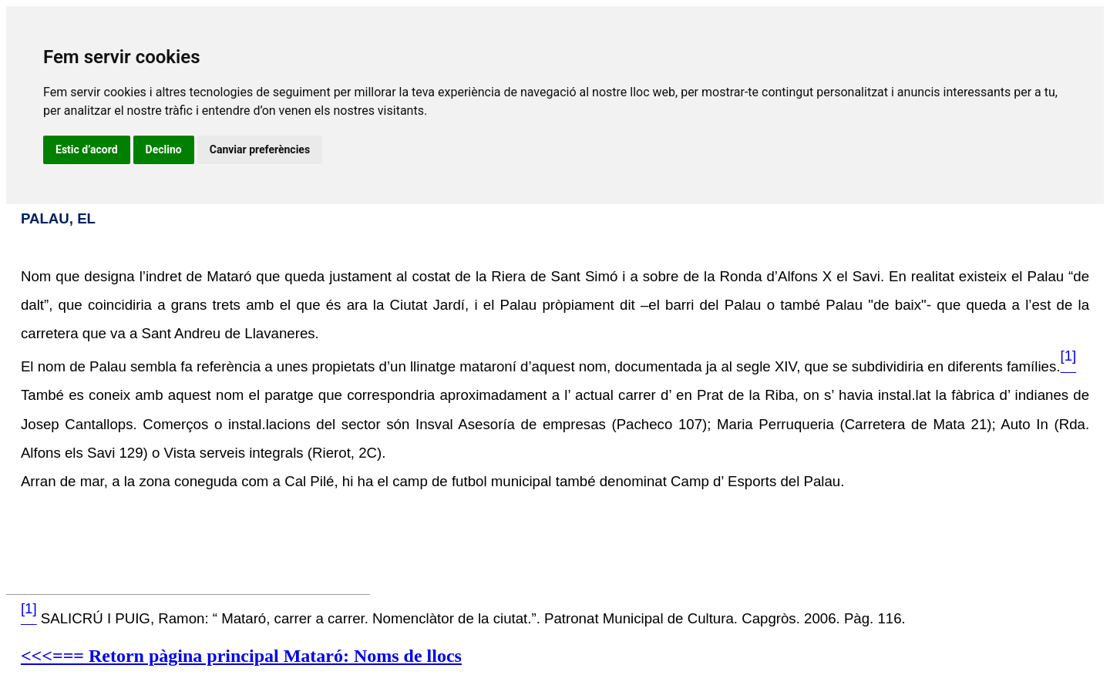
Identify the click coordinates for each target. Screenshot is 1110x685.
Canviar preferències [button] (260, 149)
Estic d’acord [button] (87, 149)
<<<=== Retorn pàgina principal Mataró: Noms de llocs (241, 656)
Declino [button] (164, 149)
